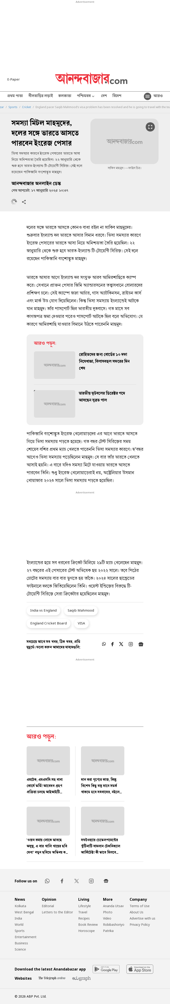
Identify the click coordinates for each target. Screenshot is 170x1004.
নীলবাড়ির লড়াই (40, 96)
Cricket (26, 107)
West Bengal (24, 912)
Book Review (88, 924)
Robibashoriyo (113, 924)
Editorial (48, 906)
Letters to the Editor (57, 912)
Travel (82, 912)
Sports (12, 107)
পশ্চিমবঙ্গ (86, 96)
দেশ (104, 96)
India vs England (43, 610)
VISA (81, 623)
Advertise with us (142, 918)
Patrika (108, 930)
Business (21, 943)
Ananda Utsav (113, 906)
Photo (107, 912)
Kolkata (20, 906)
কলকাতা (64, 96)
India (18, 918)
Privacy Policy (140, 924)
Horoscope (86, 930)
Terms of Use (140, 906)
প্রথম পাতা (15, 96)
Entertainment (25, 937)
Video (107, 918)
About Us (136, 912)
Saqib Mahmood (81, 610)
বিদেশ (116, 96)
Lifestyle (84, 906)
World (19, 924)
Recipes (84, 918)
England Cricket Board (48, 623)
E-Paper (13, 79)
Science (20, 949)
